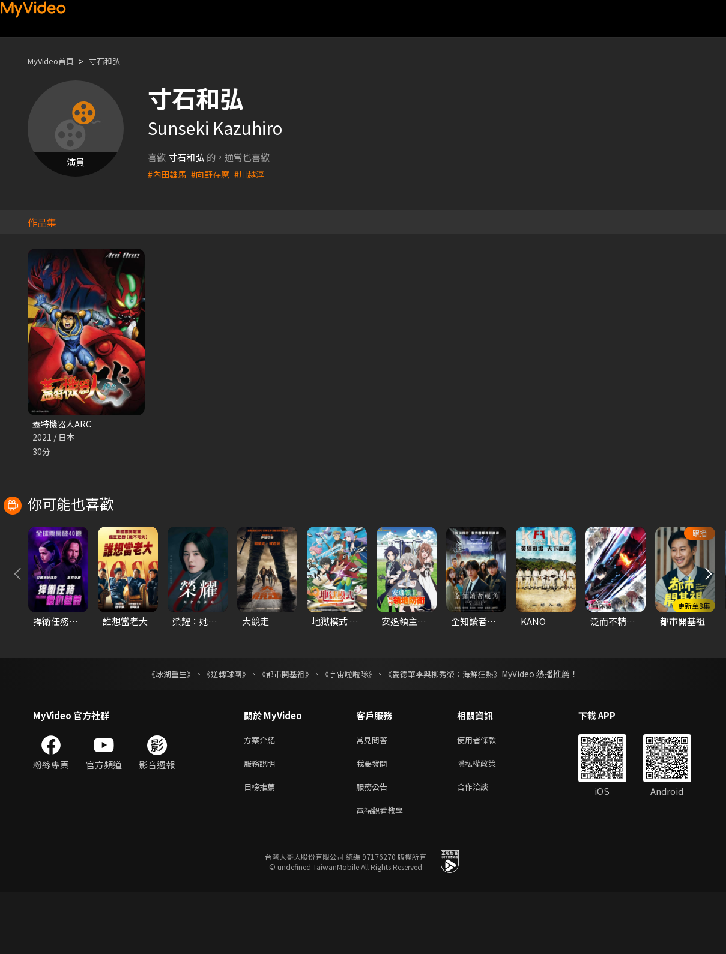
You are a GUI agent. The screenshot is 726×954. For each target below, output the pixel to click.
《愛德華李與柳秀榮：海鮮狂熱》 (451, 728)
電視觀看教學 (383, 871)
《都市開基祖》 (282, 728)
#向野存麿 (213, 174)
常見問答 (374, 795)
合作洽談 (482, 845)
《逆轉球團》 (220, 728)
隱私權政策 (486, 820)
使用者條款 (486, 795)
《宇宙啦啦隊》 (350, 728)
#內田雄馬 (168, 174)
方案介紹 (262, 795)
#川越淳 (255, 174)
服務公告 (374, 845)
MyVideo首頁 (55, 61)
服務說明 (262, 820)
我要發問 (374, 820)
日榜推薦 (262, 845)
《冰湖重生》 (161, 728)
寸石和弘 (115, 61)
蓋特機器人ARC (63, 424)
